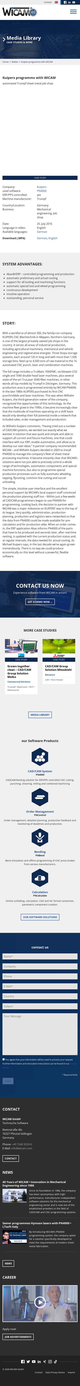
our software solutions (40, 917)
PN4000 (42, 191)
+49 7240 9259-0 (22, 1144)
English (52, 238)
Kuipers (42, 187)
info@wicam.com (21, 1148)
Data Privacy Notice (55, 1372)
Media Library (40, 714)
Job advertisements (18, 1336)
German (42, 232)
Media (15, 61)
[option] (21, 668)
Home (5, 61)
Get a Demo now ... (40, 601)
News (8, 1263)
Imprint (71, 1372)
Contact (48, 2)
